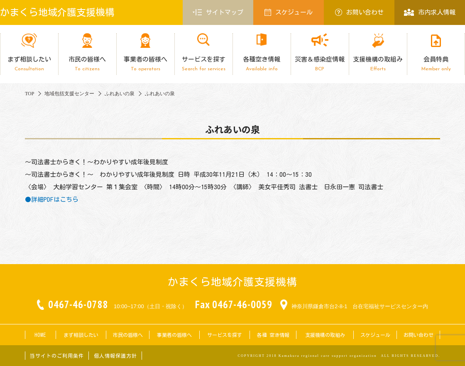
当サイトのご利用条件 (57, 355)
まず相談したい (29, 64)
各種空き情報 (261, 64)
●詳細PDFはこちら (51, 199)
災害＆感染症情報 (320, 64)
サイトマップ (218, 12)
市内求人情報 (429, 12)
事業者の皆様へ (145, 64)
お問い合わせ (359, 12)
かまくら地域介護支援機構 (57, 12)
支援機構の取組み (378, 64)
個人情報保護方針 (115, 355)
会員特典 (436, 64)
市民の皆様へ (87, 64)
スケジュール (288, 12)
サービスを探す (203, 64)
